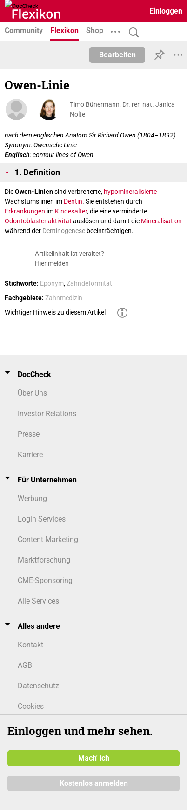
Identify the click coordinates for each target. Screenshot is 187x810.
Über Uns (32, 393)
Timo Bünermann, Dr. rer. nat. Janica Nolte (122, 109)
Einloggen (165, 11)
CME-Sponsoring (45, 580)
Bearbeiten (117, 54)
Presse (29, 434)
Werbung (32, 498)
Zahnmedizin (63, 298)
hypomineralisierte (130, 191)
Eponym (52, 283)
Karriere (30, 454)
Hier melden (52, 263)
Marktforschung (44, 560)
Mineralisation (161, 221)
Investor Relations (47, 413)
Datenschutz (38, 685)
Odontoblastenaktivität (38, 221)
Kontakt (30, 644)
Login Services (42, 519)
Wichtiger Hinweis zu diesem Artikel (55, 312)
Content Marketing (48, 539)
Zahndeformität (89, 283)
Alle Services (38, 601)
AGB (25, 665)
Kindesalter (71, 211)
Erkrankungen (25, 211)
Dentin (73, 201)
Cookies (31, 706)
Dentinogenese (63, 230)
